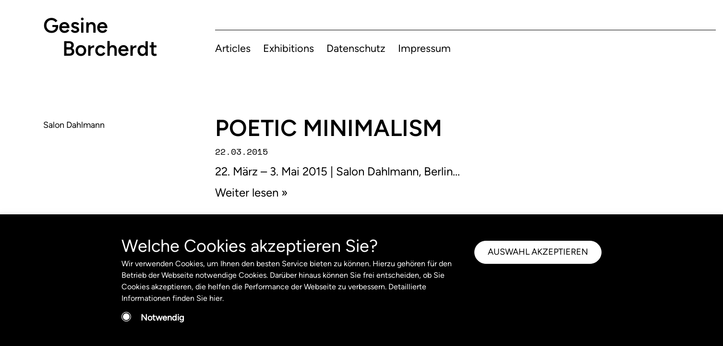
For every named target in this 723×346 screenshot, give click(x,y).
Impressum (424, 48)
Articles (233, 48)
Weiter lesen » (251, 192)
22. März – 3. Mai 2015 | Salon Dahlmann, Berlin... (337, 171)
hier (215, 298)
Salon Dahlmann (74, 125)
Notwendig (162, 317)
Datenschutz (356, 48)
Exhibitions (288, 48)
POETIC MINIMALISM (328, 128)
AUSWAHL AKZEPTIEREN (538, 252)
